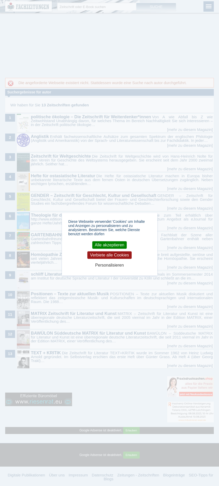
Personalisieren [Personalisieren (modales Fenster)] (109, 265)
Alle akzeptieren (109, 245)
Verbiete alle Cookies (109, 255)
